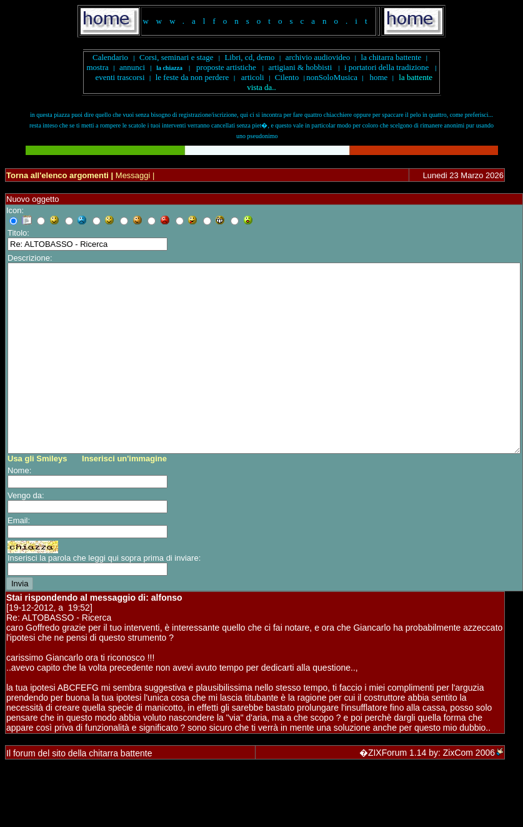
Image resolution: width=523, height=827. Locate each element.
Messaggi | (133, 175)
